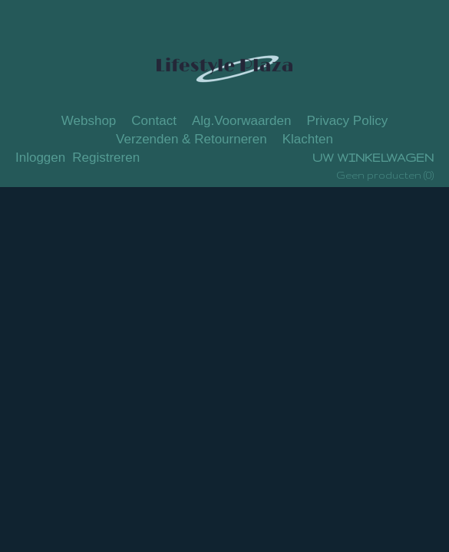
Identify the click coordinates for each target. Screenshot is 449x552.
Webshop (89, 120)
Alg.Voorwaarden (241, 120)
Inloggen (40, 157)
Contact (154, 120)
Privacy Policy (347, 120)
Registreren (106, 157)
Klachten (307, 139)
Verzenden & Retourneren (191, 139)
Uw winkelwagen (373, 157)
